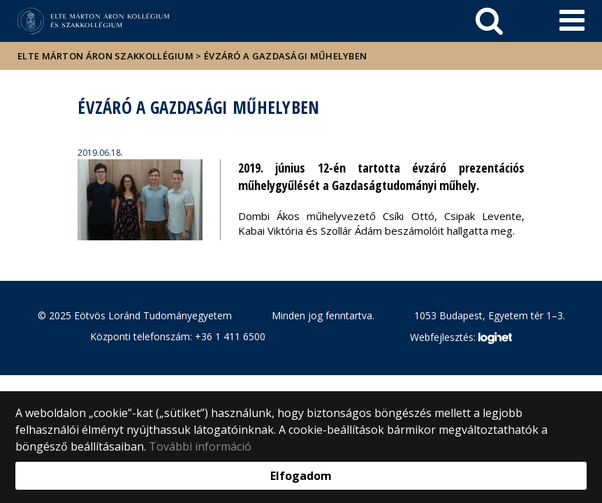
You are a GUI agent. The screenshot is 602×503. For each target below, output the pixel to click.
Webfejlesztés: (461, 338)
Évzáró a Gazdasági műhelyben (285, 56)
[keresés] (489, 21)
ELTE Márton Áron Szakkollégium (105, 56)
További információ (200, 446)
